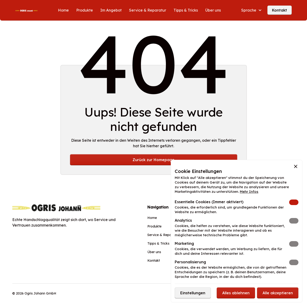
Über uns (213, 10)
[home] (26, 10)
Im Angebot (111, 10)
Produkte (84, 10)
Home (63, 10)
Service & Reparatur (147, 10)
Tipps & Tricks (186, 10)
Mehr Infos (249, 191)
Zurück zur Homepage (153, 159)
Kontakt (279, 10)
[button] (251, 10)
